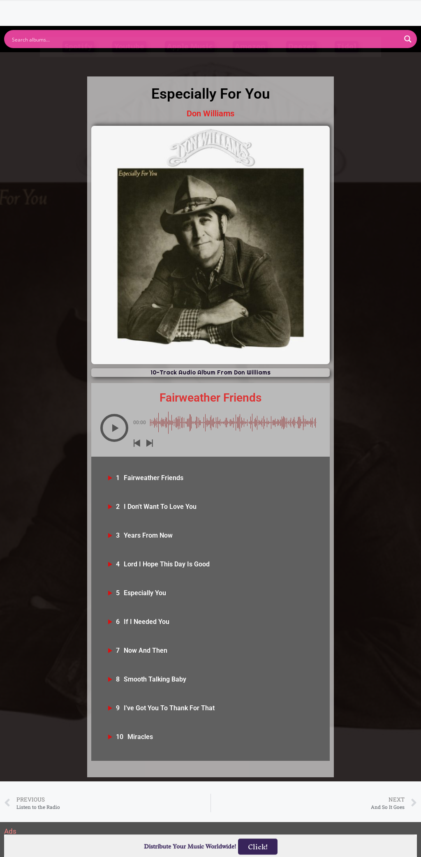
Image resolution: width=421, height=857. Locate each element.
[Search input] (205, 39)
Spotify (78, 60)
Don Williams (210, 113)
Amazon (250, 60)
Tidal (346, 60)
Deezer (301, 60)
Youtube (129, 60)
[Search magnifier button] (408, 39)
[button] (114, 428)
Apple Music (190, 60)
